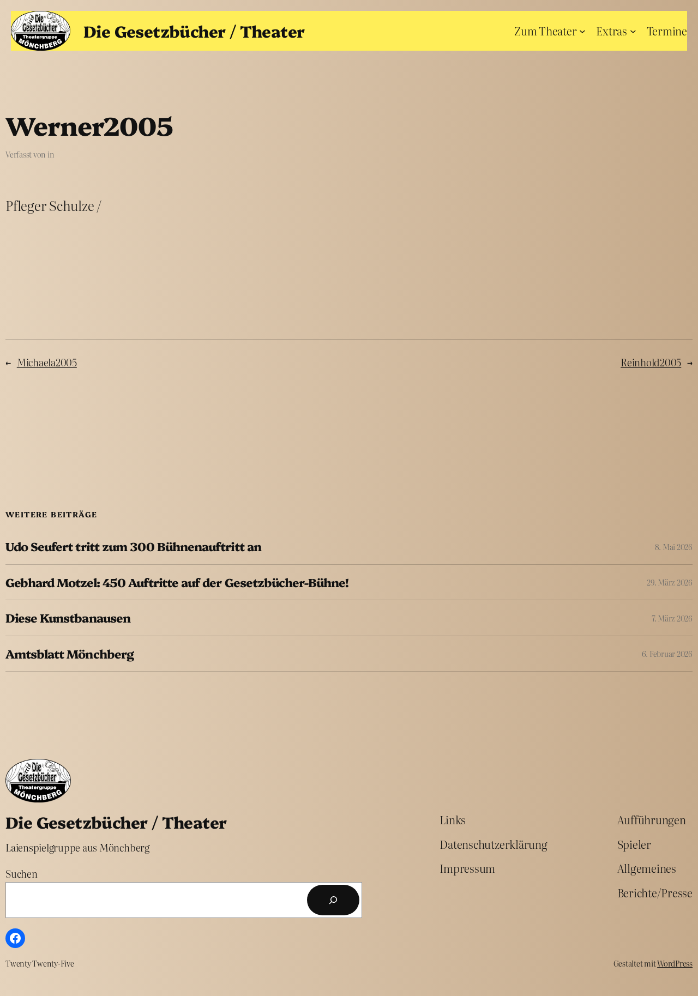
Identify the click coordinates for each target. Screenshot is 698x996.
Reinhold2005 (651, 362)
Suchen (21, 873)
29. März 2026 (670, 582)
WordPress (675, 963)
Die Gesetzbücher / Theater (193, 30)
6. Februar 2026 (667, 653)
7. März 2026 (672, 618)
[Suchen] (333, 900)
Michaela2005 (47, 362)
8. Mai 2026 (674, 546)
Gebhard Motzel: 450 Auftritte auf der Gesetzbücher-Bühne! (176, 582)
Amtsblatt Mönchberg (69, 653)
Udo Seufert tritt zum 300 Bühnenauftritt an (133, 546)
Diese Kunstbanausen (67, 617)
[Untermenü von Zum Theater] (582, 30)
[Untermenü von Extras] (633, 30)
